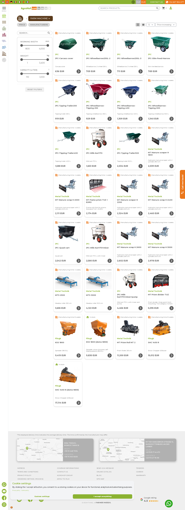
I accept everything (102, 496)
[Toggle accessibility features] (133, 2)
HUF (138, 2)
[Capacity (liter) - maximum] (35, 73)
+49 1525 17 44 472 (153, 452)
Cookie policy (25, 490)
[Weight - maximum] (35, 59)
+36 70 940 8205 (71, 457)
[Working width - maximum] (35, 45)
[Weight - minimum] (27, 62)
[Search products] (129, 8)
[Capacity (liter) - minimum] (27, 77)
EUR (143, 2)
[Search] (34, 33)
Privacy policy (16, 490)
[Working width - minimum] (27, 48)
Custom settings (42, 496)
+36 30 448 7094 (71, 451)
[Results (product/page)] (150, 25)
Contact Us (156, 2)
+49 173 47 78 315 (152, 458)
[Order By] (165, 25)
